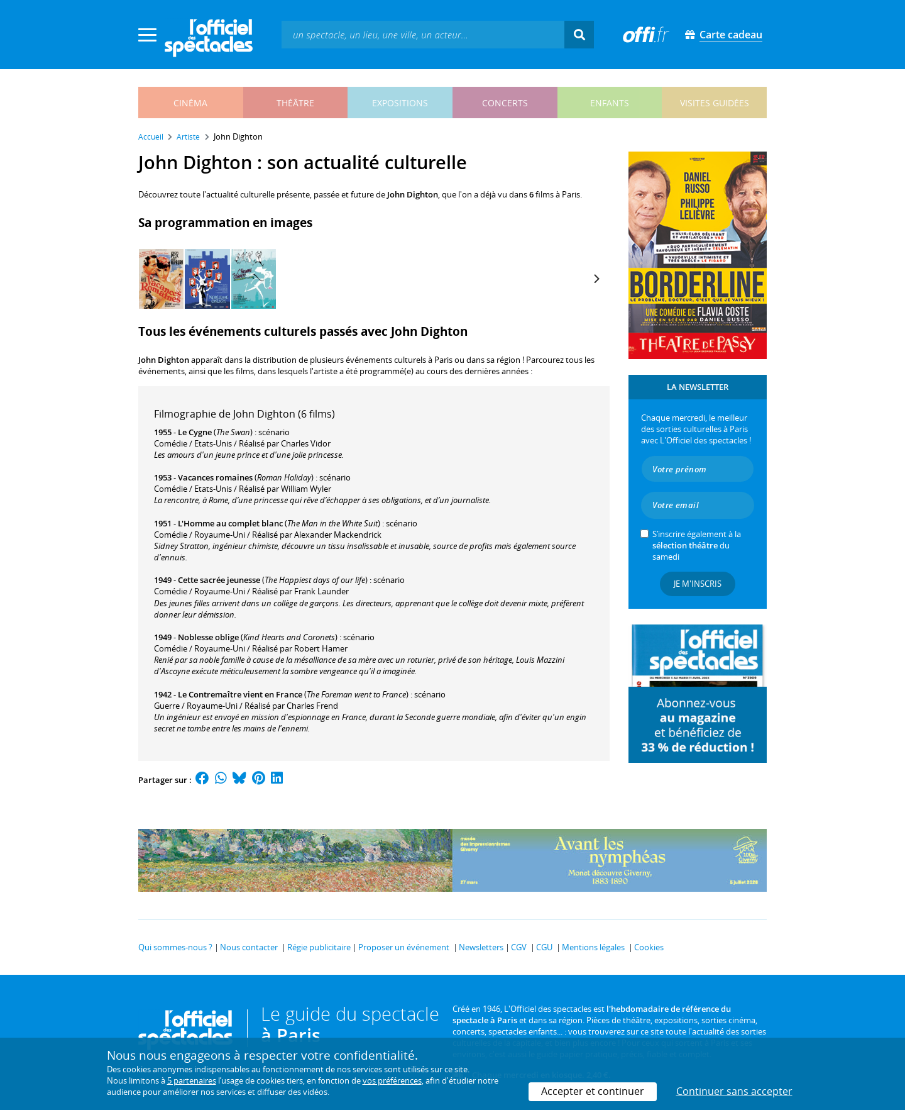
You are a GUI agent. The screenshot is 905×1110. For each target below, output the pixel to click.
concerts (505, 103)
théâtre (295, 103)
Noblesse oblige (208, 637)
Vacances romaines (215, 477)
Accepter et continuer (592, 1091)
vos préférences (392, 1080)
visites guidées (714, 103)
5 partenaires (191, 1080)
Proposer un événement (403, 947)
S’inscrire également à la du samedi (696, 545)
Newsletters (481, 947)
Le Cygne (195, 432)
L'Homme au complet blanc (230, 523)
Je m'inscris (697, 583)
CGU (544, 947)
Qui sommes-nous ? (175, 947)
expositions (400, 103)
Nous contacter (249, 947)
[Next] (595, 278)
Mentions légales (593, 947)
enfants (609, 103)
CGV (519, 947)
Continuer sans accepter (734, 1091)
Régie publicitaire (319, 947)
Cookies (649, 947)
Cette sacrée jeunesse (219, 580)
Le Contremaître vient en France (240, 694)
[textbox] (423, 34)
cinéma (190, 103)
